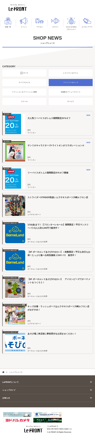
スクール (24, 102)
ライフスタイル (24, 83)
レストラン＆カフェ (70, 74)
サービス (70, 102)
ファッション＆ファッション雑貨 (24, 93)
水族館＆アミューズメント (71, 93)
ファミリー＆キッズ (70, 83)
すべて (24, 74)
